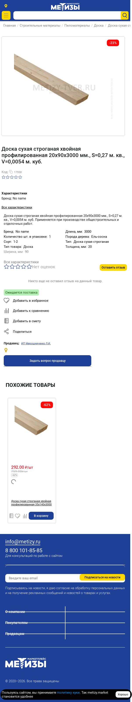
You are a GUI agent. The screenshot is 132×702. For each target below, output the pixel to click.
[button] (47, 331)
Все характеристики (17, 207)
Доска (99, 25)
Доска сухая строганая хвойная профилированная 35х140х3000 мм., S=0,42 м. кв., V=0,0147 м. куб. (31, 503)
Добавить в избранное (26, 300)
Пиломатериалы (77, 25)
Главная (9, 25)
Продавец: (11, 343)
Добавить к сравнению (26, 311)
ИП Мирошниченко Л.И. (36, 343)
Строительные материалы (40, 25)
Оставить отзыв (113, 267)
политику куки (68, 693)
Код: (5, 172)
